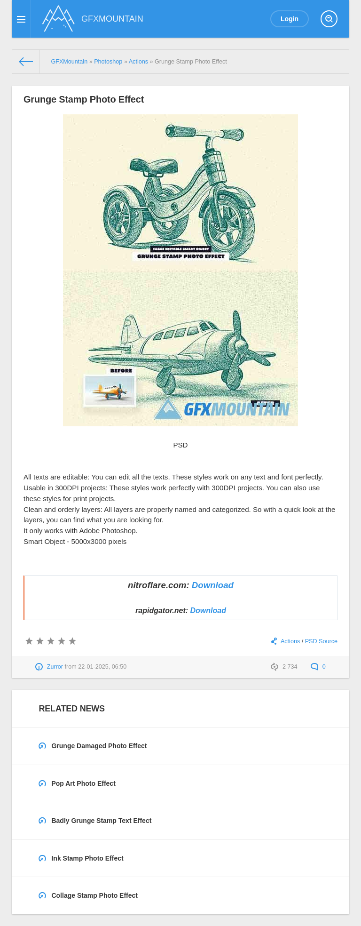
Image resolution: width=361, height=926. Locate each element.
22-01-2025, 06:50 (102, 666)
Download (213, 585)
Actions (290, 641)
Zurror (55, 666)
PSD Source (321, 641)
